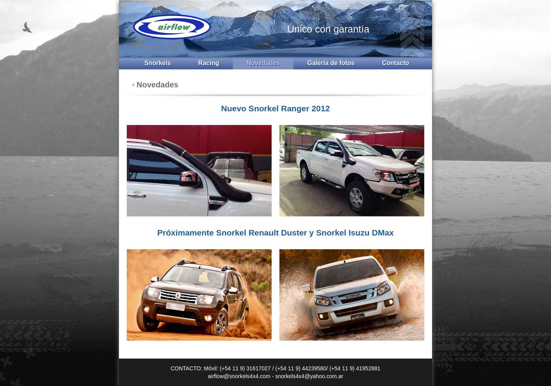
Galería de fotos (331, 63)
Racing (208, 63)
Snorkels (157, 63)
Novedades (263, 63)
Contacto (395, 63)
